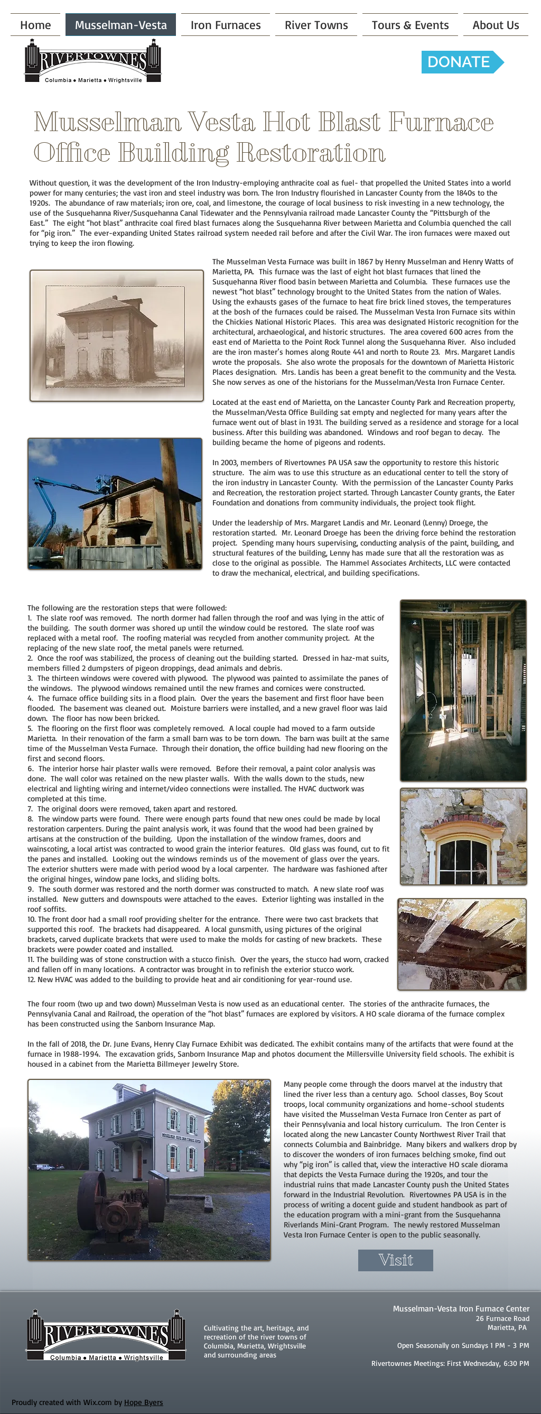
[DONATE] (463, 62)
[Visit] (395, 1260)
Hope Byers (143, 1402)
